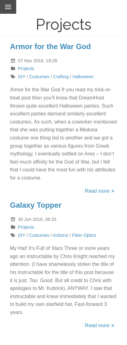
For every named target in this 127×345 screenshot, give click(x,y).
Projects (26, 68)
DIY (21, 76)
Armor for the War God (50, 46)
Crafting (61, 76)
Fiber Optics (84, 235)
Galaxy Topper (35, 205)
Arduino (60, 235)
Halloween (82, 76)
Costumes (39, 76)
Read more (100, 191)
